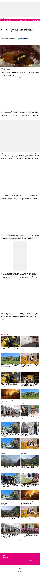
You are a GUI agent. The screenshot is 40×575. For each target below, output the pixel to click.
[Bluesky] (23, 39)
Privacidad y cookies (20, 569)
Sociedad (13, 20)
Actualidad (3, 20)
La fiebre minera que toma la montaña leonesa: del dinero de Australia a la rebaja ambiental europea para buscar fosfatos (10, 365)
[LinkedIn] (27, 39)
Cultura (10, 20)
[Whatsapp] (19, 39)
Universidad (21, 20)
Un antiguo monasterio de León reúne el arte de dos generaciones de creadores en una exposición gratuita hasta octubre (29, 348)
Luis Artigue (22, 537)
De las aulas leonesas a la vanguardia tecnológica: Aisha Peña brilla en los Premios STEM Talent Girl (29, 535)
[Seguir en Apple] (29, 556)
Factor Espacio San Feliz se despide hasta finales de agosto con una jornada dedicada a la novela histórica (30, 417)
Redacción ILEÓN (3, 351)
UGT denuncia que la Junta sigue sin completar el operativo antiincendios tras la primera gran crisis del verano (9, 401)
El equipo (20, 568)
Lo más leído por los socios (6, 334)
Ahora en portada (4, 370)
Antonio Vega (3, 367)
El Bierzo (25, 20)
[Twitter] (25, 39)
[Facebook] (21, 39)
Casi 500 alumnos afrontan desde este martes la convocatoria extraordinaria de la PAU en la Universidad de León (30, 485)
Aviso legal (20, 571)
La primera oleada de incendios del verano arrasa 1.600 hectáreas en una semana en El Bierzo (9, 348)
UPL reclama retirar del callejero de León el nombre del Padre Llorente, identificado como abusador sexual (10, 434)
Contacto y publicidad (20, 572)
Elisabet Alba (22, 386)
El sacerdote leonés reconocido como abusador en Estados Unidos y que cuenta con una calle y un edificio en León (30, 434)
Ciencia (17, 20)
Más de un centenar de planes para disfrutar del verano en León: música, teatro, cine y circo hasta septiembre (30, 365)
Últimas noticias (4, 471)
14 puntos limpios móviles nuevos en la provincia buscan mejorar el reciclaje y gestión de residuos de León (10, 485)
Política (7, 20)
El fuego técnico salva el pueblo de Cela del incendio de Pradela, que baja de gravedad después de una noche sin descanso (29, 384)
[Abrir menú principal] (39, 18)
